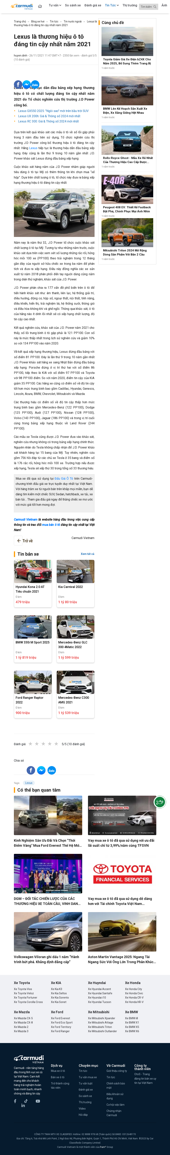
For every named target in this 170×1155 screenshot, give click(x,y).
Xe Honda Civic (134, 993)
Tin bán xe (28, 554)
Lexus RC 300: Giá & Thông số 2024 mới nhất (48, 121)
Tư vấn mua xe (88, 1077)
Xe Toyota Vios (23, 989)
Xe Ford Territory (61, 1027)
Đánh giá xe (86, 1089)
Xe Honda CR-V (134, 997)
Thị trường (85, 1102)
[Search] (148, 7)
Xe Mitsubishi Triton (100, 1027)
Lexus (33, 148)
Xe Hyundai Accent (99, 989)
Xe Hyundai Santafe (100, 993)
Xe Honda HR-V (134, 1002)
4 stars (53, 744)
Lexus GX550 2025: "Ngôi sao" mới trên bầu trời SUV (53, 111)
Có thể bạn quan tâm (38, 790)
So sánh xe (85, 1096)
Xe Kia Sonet (58, 1002)
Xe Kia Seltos (59, 993)
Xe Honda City (133, 989)
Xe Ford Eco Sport (62, 1022)
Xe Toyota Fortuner (25, 997)
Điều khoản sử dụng (115, 1096)
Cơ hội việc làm (115, 1104)
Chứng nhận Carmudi (114, 1113)
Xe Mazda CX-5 (23, 1018)
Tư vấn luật (85, 1083)
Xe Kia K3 (56, 989)
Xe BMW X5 (132, 1027)
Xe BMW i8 (131, 1018)
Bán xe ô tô (57, 1077)
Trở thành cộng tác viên (60, 1085)
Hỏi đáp (83, 1114)
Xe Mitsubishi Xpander (101, 1018)
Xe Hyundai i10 (97, 997)
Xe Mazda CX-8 (23, 1022)
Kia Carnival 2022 (70, 587)
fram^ (103, 1147)
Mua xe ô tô (58, 1070)
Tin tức (83, 1070)
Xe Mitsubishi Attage (100, 1022)
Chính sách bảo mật (116, 1085)
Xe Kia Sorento (60, 997)
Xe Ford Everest (60, 1018)
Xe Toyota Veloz (24, 993)
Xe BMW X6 (132, 1031)
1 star (34, 744)
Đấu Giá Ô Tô (64, 478)
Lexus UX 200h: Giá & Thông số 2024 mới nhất (48, 116)
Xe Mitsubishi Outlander (102, 1031)
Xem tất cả (87, 553)
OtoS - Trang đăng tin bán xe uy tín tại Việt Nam (145, 1078)
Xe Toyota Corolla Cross (28, 1002)
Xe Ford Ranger (60, 1031)
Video (82, 1108)
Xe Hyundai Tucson (99, 1002)
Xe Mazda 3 (21, 1031)
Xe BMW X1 (132, 1022)
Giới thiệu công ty (117, 1070)
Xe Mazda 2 (21, 1027)
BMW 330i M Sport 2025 (32, 642)
